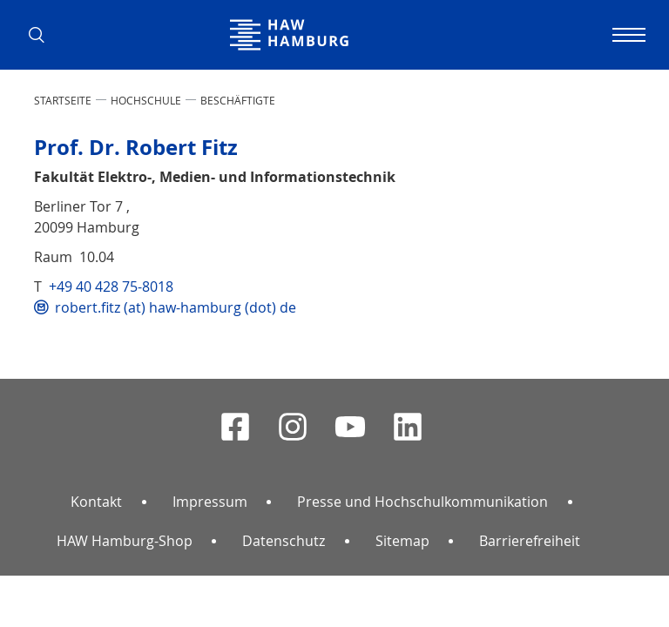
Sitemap (402, 540)
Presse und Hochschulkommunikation (422, 501)
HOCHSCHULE (146, 100)
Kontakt (96, 501)
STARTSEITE (62, 100)
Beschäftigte (237, 100)
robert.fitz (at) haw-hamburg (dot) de (175, 307)
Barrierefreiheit (529, 540)
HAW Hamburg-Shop (125, 540)
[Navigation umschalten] (626, 35)
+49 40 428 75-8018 (111, 286)
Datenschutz (283, 540)
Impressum (209, 501)
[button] (42, 35)
